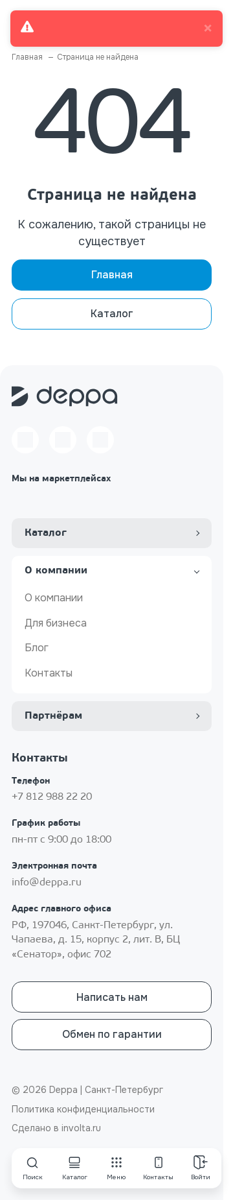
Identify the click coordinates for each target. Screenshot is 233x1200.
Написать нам (112, 997)
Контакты (48, 673)
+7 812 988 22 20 (52, 797)
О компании (54, 598)
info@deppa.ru (47, 883)
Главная (112, 275)
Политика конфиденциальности (83, 1109)
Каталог (112, 313)
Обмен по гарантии (112, 1034)
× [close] (207, 28)
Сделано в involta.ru (56, 1128)
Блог (37, 647)
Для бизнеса (56, 623)
